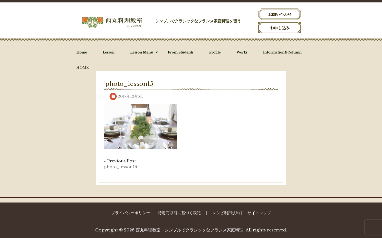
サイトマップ (259, 212)
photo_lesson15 (120, 166)
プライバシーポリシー (130, 212)
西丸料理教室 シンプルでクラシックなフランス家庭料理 (189, 230)
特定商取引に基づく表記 (179, 212)
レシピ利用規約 (226, 212)
